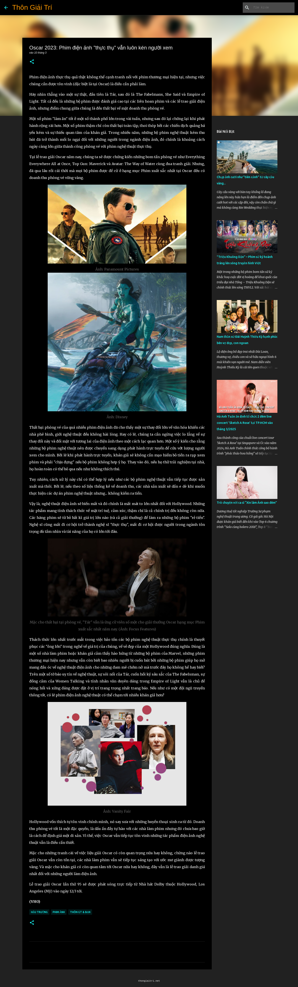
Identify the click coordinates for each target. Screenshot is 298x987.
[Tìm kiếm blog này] (272, 7)
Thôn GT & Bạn (80, 912)
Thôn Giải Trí (32, 7)
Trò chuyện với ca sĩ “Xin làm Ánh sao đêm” (247, 502)
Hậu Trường (39, 912)
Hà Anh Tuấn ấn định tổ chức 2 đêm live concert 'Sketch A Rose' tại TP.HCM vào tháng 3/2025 (245, 423)
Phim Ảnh (59, 912)
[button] (31, 62)
